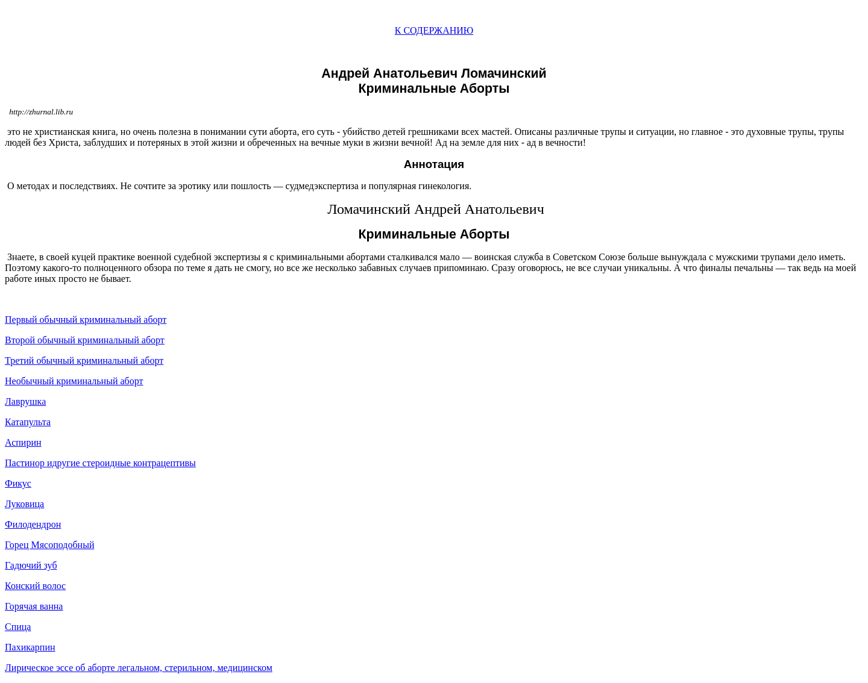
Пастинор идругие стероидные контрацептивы (100, 463)
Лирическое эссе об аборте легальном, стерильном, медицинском (138, 668)
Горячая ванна (34, 606)
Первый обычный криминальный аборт (85, 319)
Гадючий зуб (31, 565)
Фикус (18, 483)
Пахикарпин (30, 647)
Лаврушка (25, 401)
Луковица (24, 504)
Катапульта (28, 422)
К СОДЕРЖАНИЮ (434, 30)
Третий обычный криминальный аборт (84, 360)
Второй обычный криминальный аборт (85, 340)
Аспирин (23, 442)
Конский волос (35, 586)
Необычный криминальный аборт (74, 381)
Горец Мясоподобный (49, 545)
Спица (18, 627)
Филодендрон (33, 524)
